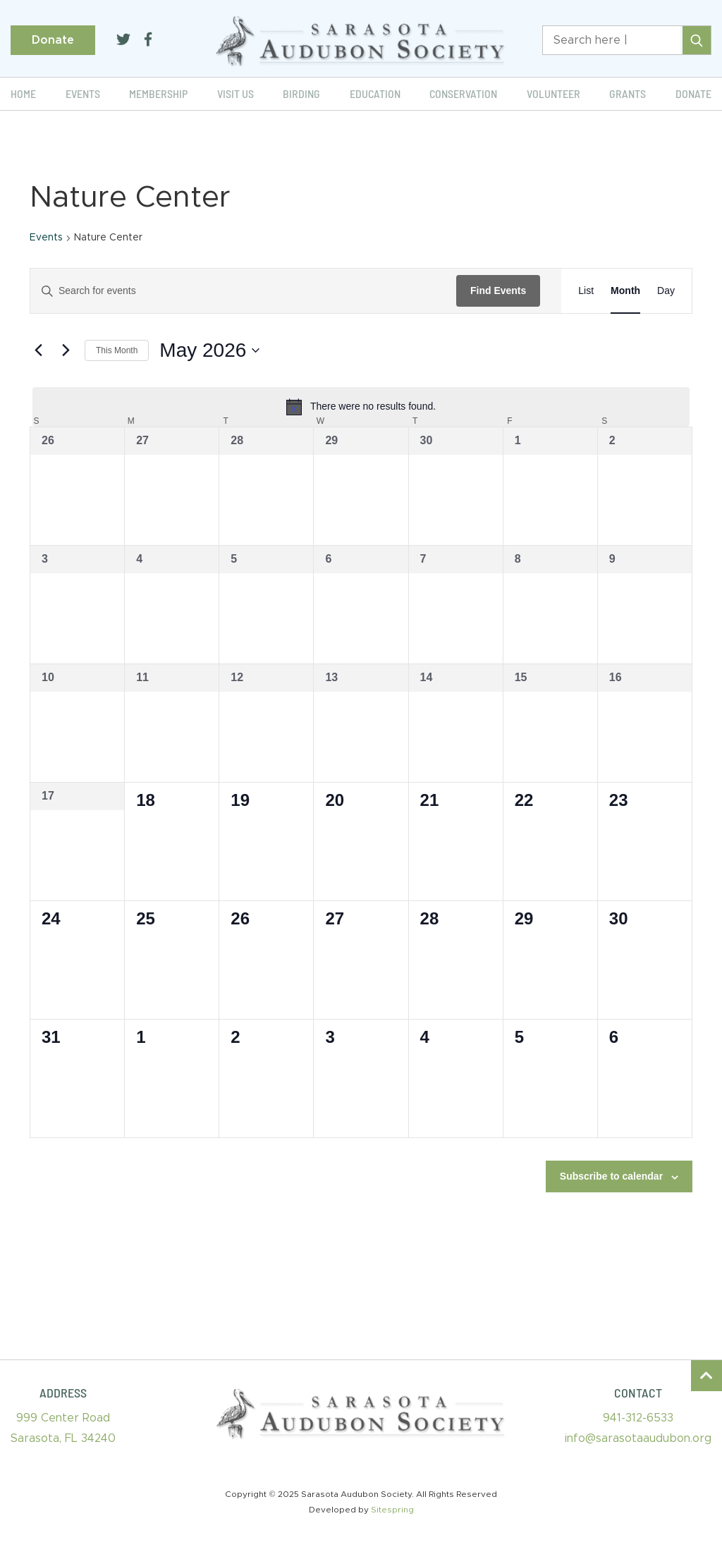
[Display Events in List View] (586, 291)
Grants (627, 93)
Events (83, 93)
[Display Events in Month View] (625, 291)
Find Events (498, 290)
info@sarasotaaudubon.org (638, 1438)
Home (23, 93)
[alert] (361, 407)
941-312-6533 (638, 1418)
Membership (158, 93)
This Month (116, 350)
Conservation (463, 93)
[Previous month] (38, 350)
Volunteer (553, 93)
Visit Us (235, 93)
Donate (53, 40)
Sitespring (392, 1509)
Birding (301, 93)
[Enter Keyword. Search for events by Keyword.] (243, 291)
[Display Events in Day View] (666, 291)
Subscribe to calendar (611, 1176)
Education (375, 93)
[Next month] (65, 350)
